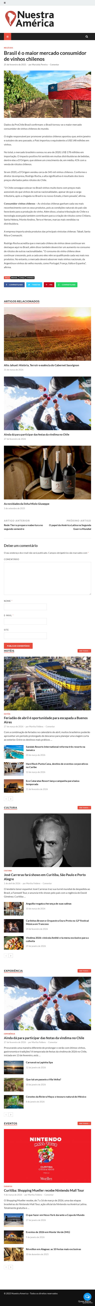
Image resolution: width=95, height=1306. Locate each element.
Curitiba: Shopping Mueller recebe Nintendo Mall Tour (44, 1190)
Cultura (8, 870)
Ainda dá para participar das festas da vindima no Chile (36, 434)
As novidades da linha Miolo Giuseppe (26, 503)
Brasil (14, 277)
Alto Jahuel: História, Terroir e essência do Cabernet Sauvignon (41, 365)
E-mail (9, 615)
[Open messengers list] (87, 1297)
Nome (8, 601)
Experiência (9, 1033)
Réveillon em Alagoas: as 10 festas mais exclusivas (53, 1249)
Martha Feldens (36, 726)
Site (6, 630)
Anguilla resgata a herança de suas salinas (48, 903)
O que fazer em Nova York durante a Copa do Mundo (55, 1214)
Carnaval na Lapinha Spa (39, 1062)
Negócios (8, 47)
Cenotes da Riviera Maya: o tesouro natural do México (56, 1096)
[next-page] (11, 799)
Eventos (8, 1186)
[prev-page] (6, 799)
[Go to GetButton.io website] (87, 1303)
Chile (22, 277)
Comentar (54, 64)
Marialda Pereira (40, 64)
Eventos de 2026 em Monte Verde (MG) (48, 1231)
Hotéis (7, 714)
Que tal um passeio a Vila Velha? (43, 1079)
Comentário (11, 559)
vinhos (30, 277)
